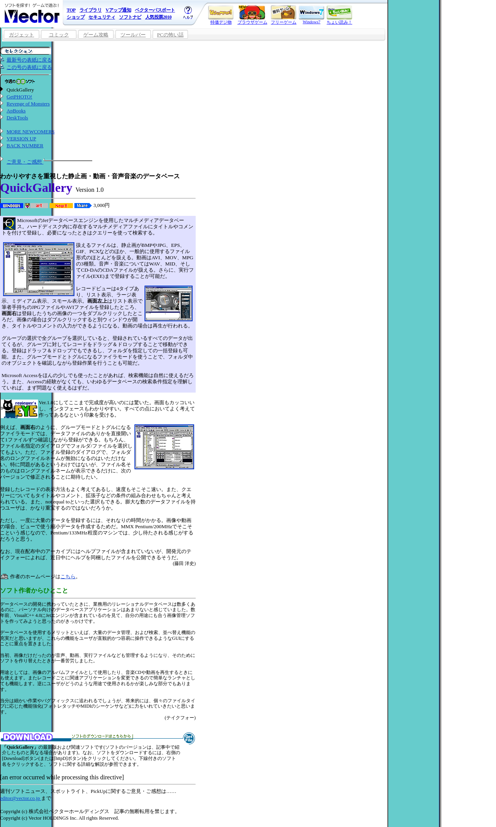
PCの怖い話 (170, 35)
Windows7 (311, 14)
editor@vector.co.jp (20, 798)
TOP (71, 10)
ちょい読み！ (339, 14)
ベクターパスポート (155, 10)
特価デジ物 (221, 14)
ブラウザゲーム (252, 14)
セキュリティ (101, 17)
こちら (68, 576)
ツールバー (133, 35)
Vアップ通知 (118, 10)
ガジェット (21, 35)
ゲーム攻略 (95, 35)
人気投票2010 (158, 17)
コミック (59, 35)
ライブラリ (90, 10)
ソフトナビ (130, 17)
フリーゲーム (283, 14)
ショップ (75, 17)
